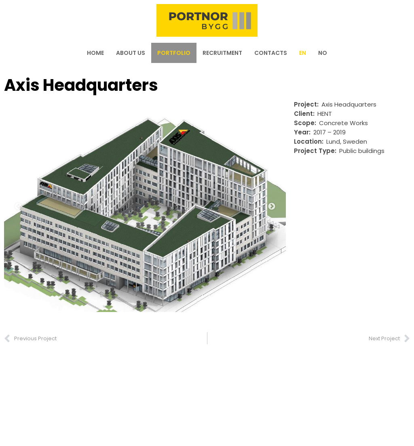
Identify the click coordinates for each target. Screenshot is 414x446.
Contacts (270, 53)
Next (272, 207)
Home (95, 53)
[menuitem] (302, 53)
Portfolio (173, 53)
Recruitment (222, 53)
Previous (18, 207)
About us (130, 53)
